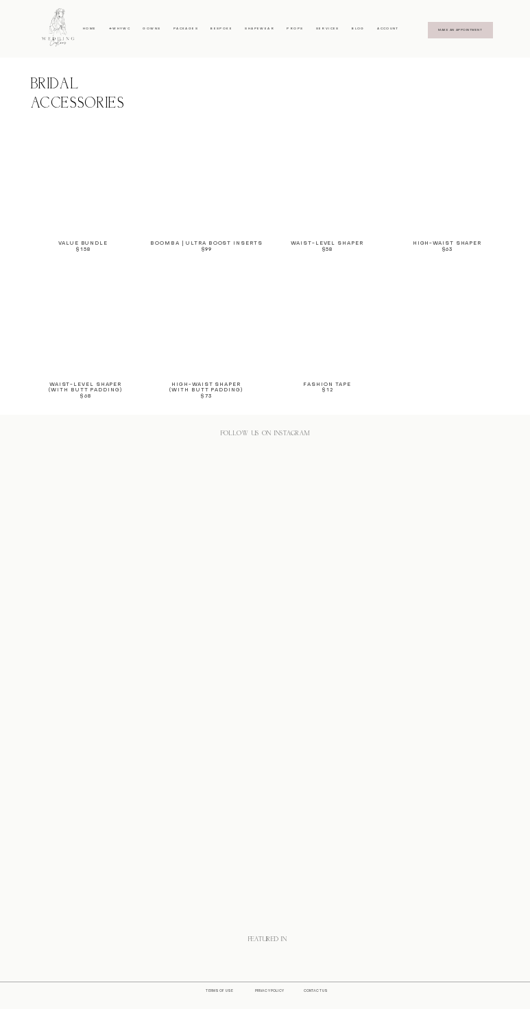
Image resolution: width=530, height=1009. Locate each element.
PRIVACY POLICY (269, 991)
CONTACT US (316, 991)
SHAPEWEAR (259, 28)
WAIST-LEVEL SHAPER (85, 384)
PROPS (295, 28)
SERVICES (327, 28)
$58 (327, 249)
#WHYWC (119, 28)
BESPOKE (221, 28)
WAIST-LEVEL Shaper (327, 243)
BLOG (358, 28)
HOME (90, 28)
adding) (107, 390)
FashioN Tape (327, 384)
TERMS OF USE (219, 991)
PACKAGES (185, 28)
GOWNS (151, 28)
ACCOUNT (388, 28)
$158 (83, 249)
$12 (327, 390)
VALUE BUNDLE (83, 243)
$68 (85, 396)
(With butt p (71, 390)
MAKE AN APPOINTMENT (460, 30)
